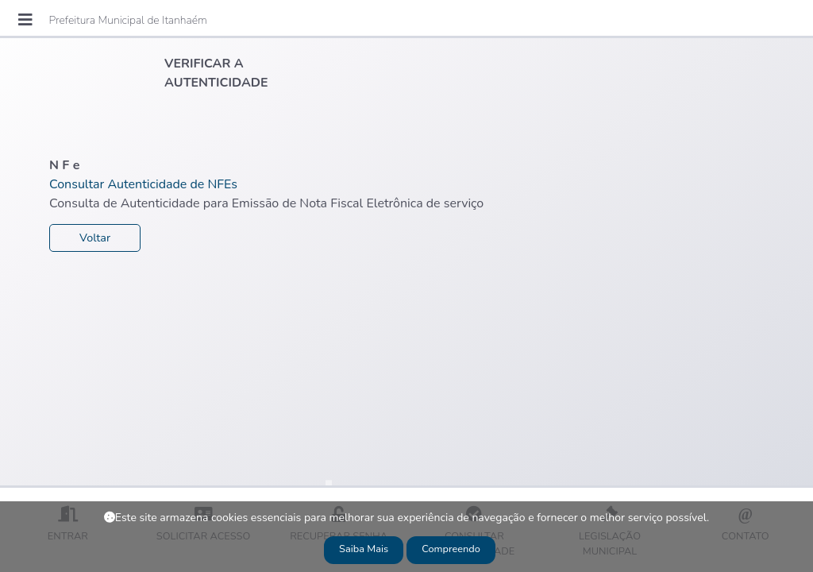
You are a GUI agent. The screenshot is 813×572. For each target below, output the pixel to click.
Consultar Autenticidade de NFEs (143, 184)
